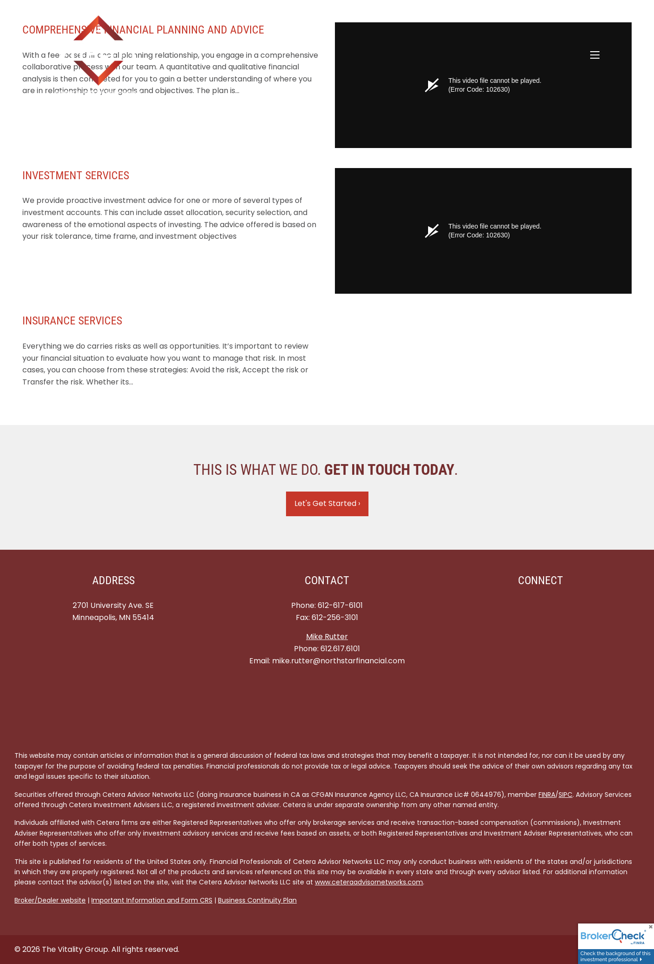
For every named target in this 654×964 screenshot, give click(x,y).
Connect (540, 580)
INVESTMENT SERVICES (75, 175)
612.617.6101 (340, 648)
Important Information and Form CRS (151, 900)
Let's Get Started (327, 503)
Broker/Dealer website (50, 900)
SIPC (565, 794)
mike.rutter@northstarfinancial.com (338, 660)
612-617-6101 (340, 605)
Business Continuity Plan (257, 900)
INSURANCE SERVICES (72, 320)
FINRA (546, 794)
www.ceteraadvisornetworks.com (369, 882)
